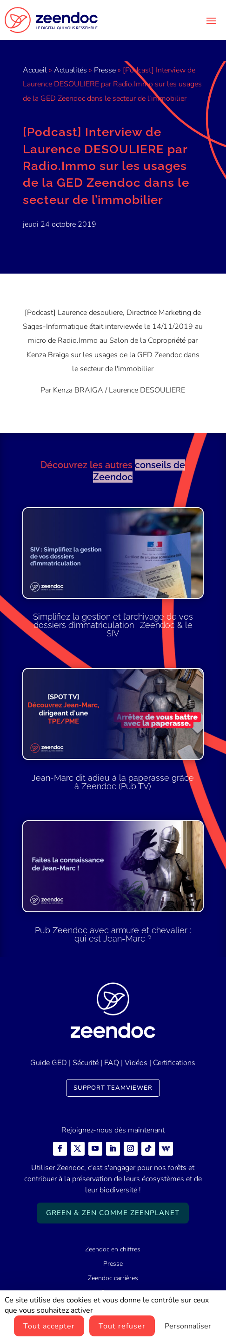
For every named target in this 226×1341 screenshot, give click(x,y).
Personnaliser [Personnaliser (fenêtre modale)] (188, 1326)
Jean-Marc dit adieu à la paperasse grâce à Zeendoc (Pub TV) (113, 782)
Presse (105, 70)
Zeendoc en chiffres (112, 1249)
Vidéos (136, 1063)
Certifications (174, 1063)
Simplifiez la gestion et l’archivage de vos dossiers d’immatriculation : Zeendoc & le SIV (113, 625)
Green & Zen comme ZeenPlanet (112, 1212)
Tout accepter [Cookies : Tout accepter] (49, 1326)
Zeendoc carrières (113, 1278)
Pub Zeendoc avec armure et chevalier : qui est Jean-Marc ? (113, 934)
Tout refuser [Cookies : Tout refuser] (122, 1326)
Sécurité (86, 1063)
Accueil (35, 70)
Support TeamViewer (113, 1088)
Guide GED (48, 1063)
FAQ (111, 1063)
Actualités (70, 70)
